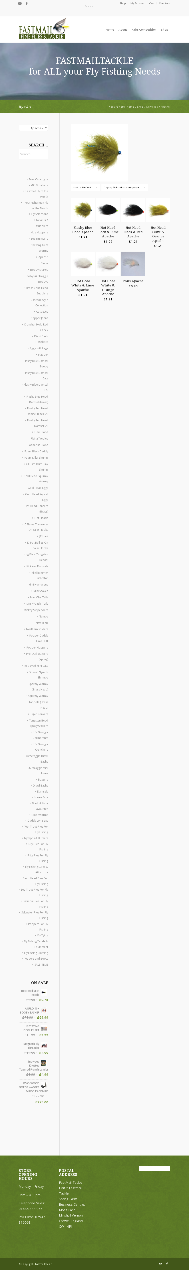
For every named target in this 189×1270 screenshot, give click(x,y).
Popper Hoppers (37, 647)
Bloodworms (40, 815)
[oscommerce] (44, 29)
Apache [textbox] (36, 128)
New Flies (42, 220)
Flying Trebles (39, 438)
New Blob (42, 623)
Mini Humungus (38, 584)
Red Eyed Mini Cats (36, 666)
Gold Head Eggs (38, 488)
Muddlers (42, 226)
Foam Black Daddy (36, 451)
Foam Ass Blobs (38, 445)
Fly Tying (42, 935)
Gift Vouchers (39, 185)
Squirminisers (39, 239)
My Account (138, 3)
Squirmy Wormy (38, 696)
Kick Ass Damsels (37, 566)
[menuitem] (122, 3)
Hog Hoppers (39, 232)
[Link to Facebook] (26, 3)
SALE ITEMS (41, 964)
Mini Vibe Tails (39, 597)
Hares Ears (41, 797)
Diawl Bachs (40, 785)
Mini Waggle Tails (37, 603)
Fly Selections (39, 214)
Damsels (42, 791)
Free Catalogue (38, 179)
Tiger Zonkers (39, 714)
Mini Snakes (41, 591)
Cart (151, 3)
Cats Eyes (42, 312)
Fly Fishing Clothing (36, 953)
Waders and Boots (36, 958)
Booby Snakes (39, 270)
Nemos (43, 616)
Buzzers (43, 779)
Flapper (43, 355)
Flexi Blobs (41, 432)
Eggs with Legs (39, 348)
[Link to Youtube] (20, 3)
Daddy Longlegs (38, 820)
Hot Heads (41, 518)
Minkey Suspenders (36, 610)
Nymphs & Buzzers (36, 838)
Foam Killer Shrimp (36, 457)
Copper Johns (39, 318)
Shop (123, 3)
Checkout (164, 3)
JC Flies (43, 536)
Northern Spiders (37, 629)
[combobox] (33, 128)
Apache (43, 257)
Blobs (44, 263)
